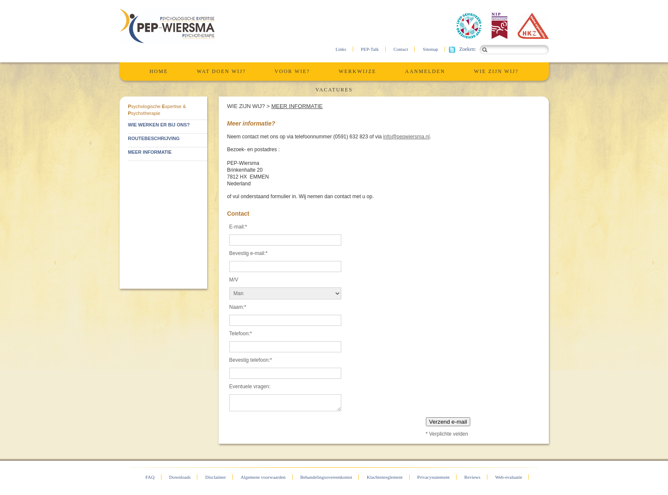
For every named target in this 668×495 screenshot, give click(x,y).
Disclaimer (215, 477)
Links (340, 49)
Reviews (472, 477)
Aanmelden (425, 71)
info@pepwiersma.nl (406, 137)
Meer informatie (296, 106)
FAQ (150, 477)
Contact (400, 49)
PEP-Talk (370, 49)
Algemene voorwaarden (262, 477)
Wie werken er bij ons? (159, 124)
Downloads (179, 477)
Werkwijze (357, 71)
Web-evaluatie (508, 477)
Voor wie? (292, 71)
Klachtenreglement (385, 477)
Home (158, 71)
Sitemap (430, 49)
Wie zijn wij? (496, 71)
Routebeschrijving (154, 138)
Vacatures (333, 90)
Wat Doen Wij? (221, 71)
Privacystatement (433, 477)
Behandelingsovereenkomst (326, 477)
